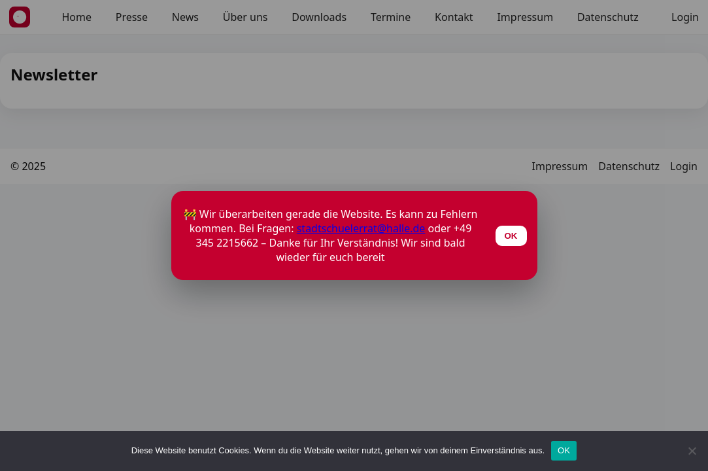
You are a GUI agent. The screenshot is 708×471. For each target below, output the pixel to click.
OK (564, 450)
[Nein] (691, 450)
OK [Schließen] (511, 236)
